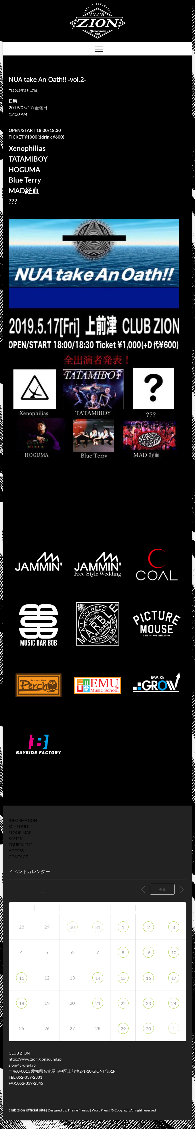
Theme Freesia (78, 1110)
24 (173, 1003)
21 (97, 1003)
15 (123, 978)
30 (72, 927)
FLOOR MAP (20, 832)
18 (21, 1003)
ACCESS (16, 850)
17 (173, 978)
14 (97, 978)
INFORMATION (23, 820)
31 (97, 927)
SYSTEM (16, 838)
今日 (162, 889)
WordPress (100, 1110)
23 (148, 1003)
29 (123, 1028)
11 (21, 978)
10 (173, 952)
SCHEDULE (19, 826)
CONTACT (18, 856)
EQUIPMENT (20, 844)
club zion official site (27, 1109)
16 (148, 978)
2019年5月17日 (23, 90)
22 (123, 1003)
